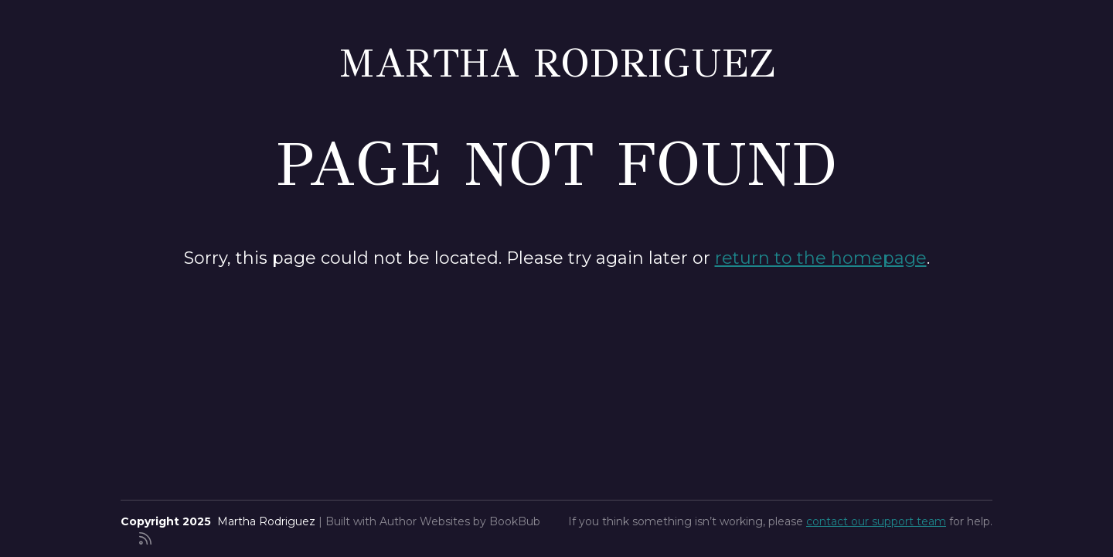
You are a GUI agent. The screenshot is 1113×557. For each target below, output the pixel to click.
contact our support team (876, 521)
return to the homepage (821, 258)
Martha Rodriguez (557, 63)
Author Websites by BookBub (460, 521)
